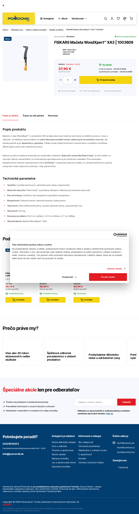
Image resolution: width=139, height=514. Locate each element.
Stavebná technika (61, 466)
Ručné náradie (59, 454)
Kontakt (132, 7)
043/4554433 (12, 6)
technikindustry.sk (123, 443)
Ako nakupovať (85, 442)
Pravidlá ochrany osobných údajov (69, 508)
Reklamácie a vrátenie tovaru (92, 450)
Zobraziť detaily (114, 268)
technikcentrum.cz (124, 447)
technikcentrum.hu (124, 452)
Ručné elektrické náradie (64, 442)
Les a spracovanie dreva (64, 462)
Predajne (120, 7)
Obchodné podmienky (89, 446)
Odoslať (126, 402)
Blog (110, 7)
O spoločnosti (98, 7)
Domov (5, 29)
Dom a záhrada (59, 446)
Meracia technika (60, 458)
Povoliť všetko (108, 277)
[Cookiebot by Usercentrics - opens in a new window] (115, 235)
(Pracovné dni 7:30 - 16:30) (15, 8)
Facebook (120, 467)
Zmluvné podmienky (32, 510)
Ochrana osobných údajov (91, 462)
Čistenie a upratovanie (62, 450)
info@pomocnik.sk (13, 454)
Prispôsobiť (69, 277)
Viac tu (109, 413)
